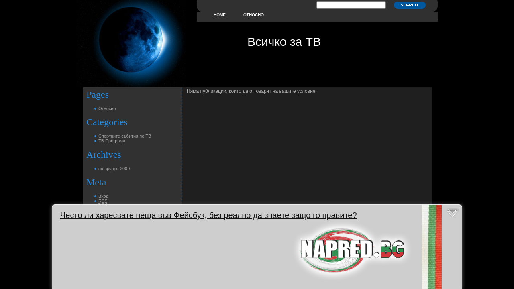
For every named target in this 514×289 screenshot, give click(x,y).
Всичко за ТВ (284, 41)
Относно (253, 15)
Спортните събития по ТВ (124, 136)
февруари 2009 (114, 168)
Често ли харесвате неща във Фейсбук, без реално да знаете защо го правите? (208, 215)
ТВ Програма (111, 140)
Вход (103, 196)
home (220, 15)
